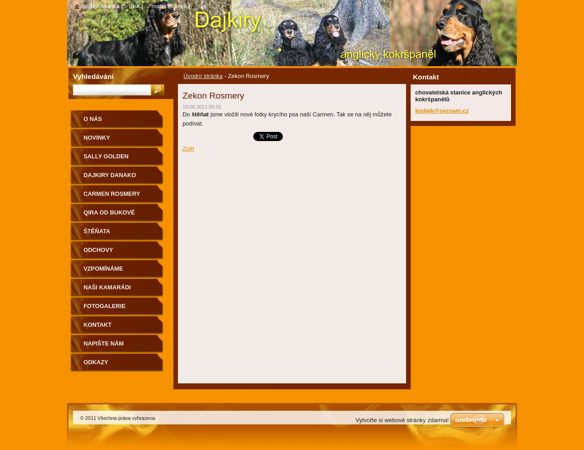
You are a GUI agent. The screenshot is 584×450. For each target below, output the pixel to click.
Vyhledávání (93, 76)
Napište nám (103, 343)
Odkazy (95, 362)
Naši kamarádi (107, 287)
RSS (202, 6)
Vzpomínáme (103, 268)
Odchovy (98, 249)
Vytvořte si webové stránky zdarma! (402, 420)
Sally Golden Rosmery (106, 159)
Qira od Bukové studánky (109, 215)
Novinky (96, 137)
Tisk (135, 6)
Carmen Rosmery (111, 193)
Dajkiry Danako (109, 175)
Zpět (188, 148)
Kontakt (97, 324)
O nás (92, 118)
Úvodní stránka (203, 76)
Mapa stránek (169, 6)
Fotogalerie (104, 306)
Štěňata (96, 231)
